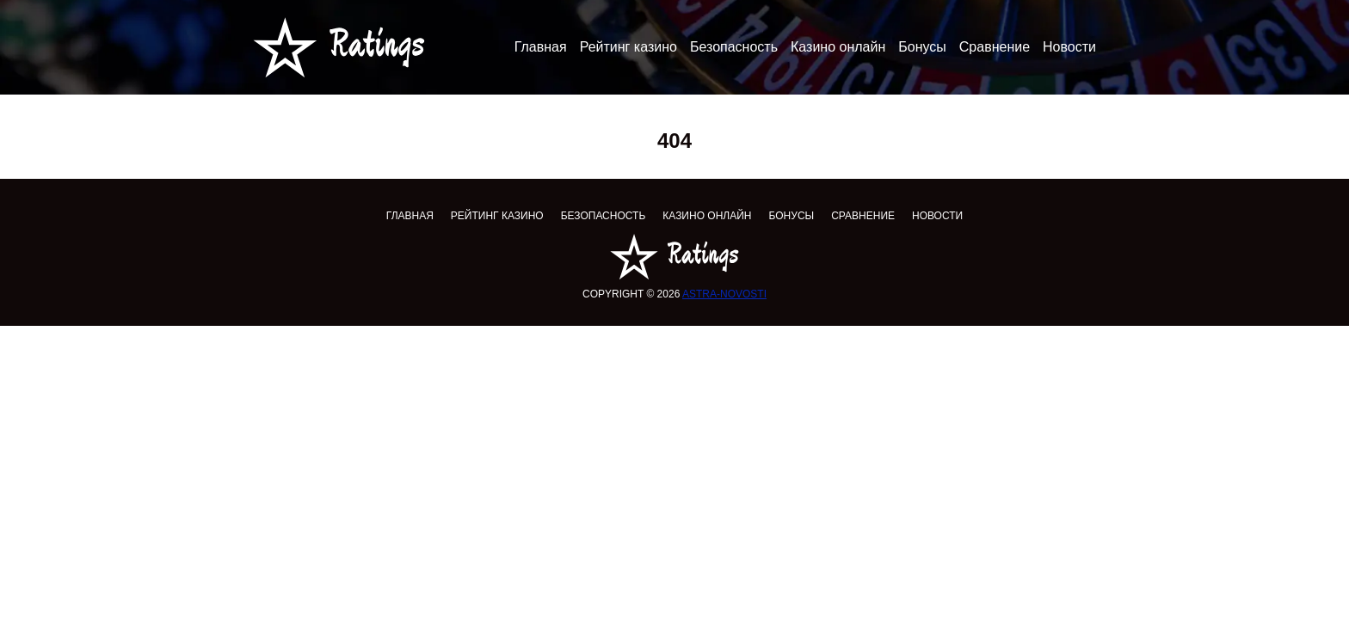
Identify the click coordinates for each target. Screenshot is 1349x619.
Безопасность (734, 47)
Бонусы (922, 47)
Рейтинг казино (628, 47)
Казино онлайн (838, 47)
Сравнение (994, 47)
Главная (540, 47)
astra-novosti (724, 294)
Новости (1069, 47)
